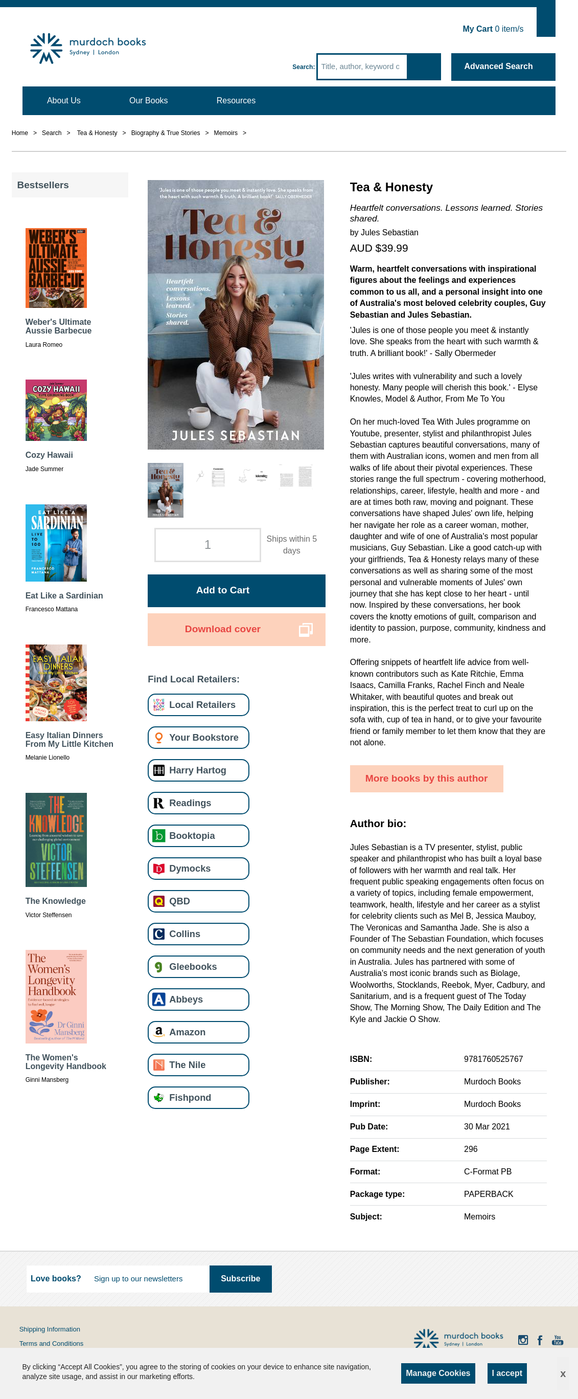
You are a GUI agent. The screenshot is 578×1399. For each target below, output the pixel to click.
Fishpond (190, 1097)
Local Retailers (202, 704)
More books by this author (426, 778)
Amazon (187, 1032)
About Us (64, 100)
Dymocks (190, 868)
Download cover (223, 629)
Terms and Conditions (51, 1343)
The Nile (187, 1064)
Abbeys (186, 999)
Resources (236, 100)
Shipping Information (49, 1329)
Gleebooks (193, 966)
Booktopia (192, 835)
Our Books (148, 100)
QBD (179, 901)
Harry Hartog (197, 770)
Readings (190, 802)
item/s (493, 29)
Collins (184, 933)
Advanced (498, 66)
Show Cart (546, 21)
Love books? (56, 1278)
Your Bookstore (204, 737)
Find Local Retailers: (194, 679)
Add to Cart (222, 590)
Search (302, 67)
